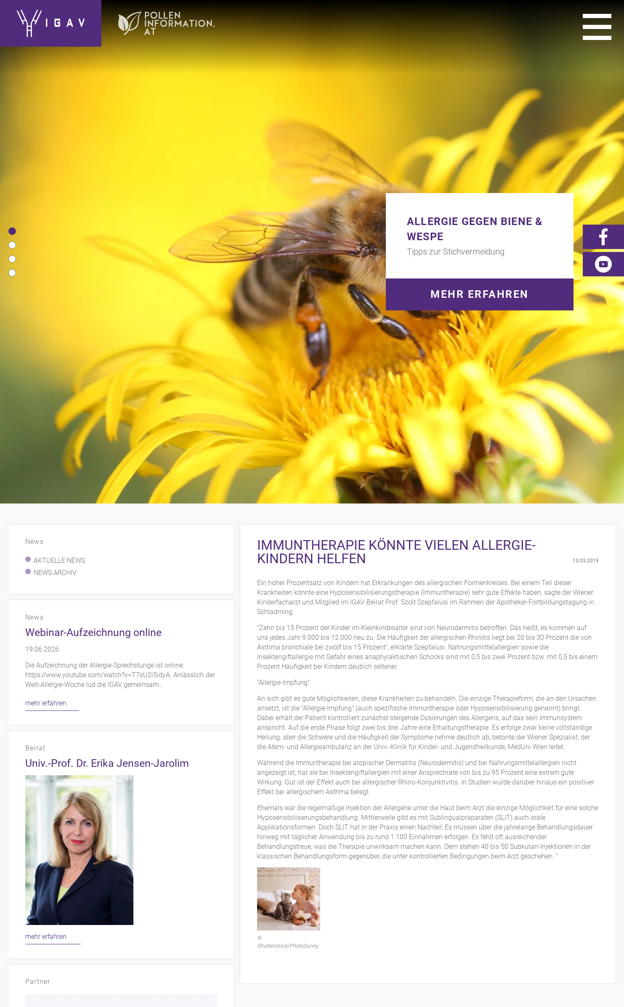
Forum (603, 869)
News (605, 857)
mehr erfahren (45, 351)
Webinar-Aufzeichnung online (93, 280)
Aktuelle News (59, 208)
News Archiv (55, 221)
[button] (12, 55)
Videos (572, 857)
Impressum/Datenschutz (438, 857)
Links (504, 857)
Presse (537, 857)
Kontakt (368, 857)
